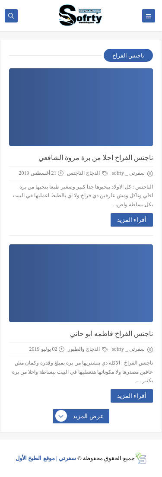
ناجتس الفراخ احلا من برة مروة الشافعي (95, 157)
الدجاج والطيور (88, 349)
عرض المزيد (80, 416)
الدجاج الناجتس (87, 173)
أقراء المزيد (132, 220)
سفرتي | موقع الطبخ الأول (46, 458)
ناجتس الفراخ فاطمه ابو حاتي (111, 333)
